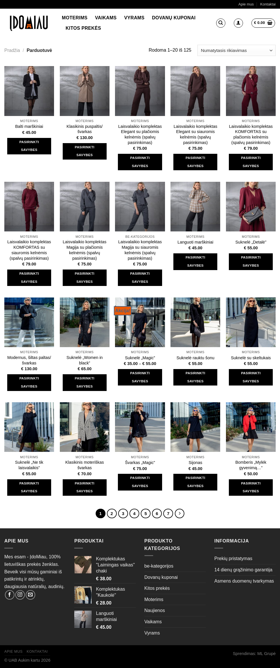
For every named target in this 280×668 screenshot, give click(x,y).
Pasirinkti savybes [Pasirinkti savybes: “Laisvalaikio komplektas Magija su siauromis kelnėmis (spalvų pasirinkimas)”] (140, 277)
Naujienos (154, 610)
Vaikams (106, 17)
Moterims (75, 17)
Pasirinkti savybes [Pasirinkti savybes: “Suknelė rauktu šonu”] (195, 377)
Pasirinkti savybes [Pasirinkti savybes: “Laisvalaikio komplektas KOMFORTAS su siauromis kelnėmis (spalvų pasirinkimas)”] (29, 277)
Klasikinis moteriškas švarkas (84, 465)
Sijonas (195, 462)
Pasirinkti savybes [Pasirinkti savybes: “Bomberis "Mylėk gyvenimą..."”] (251, 487)
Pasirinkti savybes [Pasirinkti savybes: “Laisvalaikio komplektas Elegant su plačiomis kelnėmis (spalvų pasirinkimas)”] (140, 162)
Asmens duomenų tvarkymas (244, 581)
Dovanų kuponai (174, 17)
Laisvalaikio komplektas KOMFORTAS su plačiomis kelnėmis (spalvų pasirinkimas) (250, 134)
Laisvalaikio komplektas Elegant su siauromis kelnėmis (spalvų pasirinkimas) (195, 134)
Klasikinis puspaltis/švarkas (84, 129)
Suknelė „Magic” (140, 357)
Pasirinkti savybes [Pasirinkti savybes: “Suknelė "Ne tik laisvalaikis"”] (29, 487)
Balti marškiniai (29, 126)
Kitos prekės (83, 28)
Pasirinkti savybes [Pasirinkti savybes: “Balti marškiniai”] (29, 146)
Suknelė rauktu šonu (195, 357)
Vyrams (134, 17)
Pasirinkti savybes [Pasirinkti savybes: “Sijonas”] (195, 482)
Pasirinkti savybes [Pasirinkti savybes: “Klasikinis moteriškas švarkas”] (84, 487)
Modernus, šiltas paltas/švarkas (29, 360)
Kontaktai (268, 4)
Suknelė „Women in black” (84, 360)
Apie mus (246, 4)
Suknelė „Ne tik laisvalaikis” (29, 465)
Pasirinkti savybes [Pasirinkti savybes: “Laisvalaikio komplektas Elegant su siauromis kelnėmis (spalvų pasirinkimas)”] (195, 162)
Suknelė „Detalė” (250, 242)
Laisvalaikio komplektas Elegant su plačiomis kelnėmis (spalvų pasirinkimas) (140, 134)
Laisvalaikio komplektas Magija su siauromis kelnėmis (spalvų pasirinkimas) (140, 249)
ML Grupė (266, 653)
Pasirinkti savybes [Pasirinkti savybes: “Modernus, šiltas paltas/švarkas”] (29, 382)
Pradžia (12, 50)
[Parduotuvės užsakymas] (236, 50)
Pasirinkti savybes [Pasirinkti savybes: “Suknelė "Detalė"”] (251, 261)
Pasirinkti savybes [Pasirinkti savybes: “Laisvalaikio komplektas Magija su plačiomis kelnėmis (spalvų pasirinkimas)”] (84, 277)
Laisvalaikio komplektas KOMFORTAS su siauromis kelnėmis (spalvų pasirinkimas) (29, 249)
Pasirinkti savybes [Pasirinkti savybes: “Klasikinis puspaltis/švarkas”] (84, 151)
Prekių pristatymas (233, 558)
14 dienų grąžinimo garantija (243, 569)
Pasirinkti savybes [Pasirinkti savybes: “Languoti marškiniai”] (195, 261)
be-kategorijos (159, 566)
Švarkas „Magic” (140, 462)
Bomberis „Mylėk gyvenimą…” (251, 465)
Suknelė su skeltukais (251, 357)
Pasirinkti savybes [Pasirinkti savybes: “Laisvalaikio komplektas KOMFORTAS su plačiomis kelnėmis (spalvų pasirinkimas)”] (251, 162)
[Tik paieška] (220, 23)
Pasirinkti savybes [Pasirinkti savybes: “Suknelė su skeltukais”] (251, 377)
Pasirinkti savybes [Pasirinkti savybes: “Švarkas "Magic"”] (140, 482)
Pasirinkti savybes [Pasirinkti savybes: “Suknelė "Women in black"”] (84, 382)
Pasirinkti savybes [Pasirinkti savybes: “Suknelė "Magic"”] (140, 377)
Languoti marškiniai (195, 242)
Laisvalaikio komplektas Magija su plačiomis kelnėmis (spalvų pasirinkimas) (84, 249)
